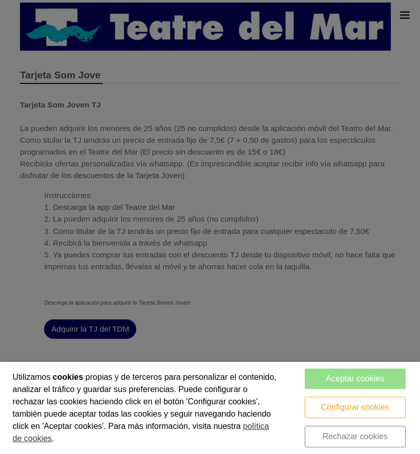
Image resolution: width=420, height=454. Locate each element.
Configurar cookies (355, 407)
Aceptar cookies (355, 378)
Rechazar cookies (355, 436)
